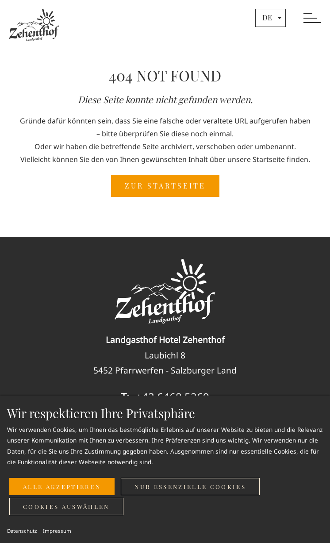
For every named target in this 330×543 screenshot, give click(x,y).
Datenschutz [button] (22, 531)
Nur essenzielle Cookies (190, 486)
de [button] (273, 18)
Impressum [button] (57, 531)
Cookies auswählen (66, 506)
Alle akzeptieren (62, 486)
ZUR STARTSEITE (165, 185)
